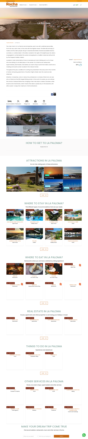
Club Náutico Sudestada (73, 389)
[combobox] (30, 436)
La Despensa (54, 408)
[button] (81, 5)
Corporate (79, 1)
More (44, 195)
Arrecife (15, 265)
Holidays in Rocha (10, 1)
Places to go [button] (33, 5)
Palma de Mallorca (73, 230)
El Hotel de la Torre (73, 211)
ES (74, 5)
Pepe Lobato (54, 354)
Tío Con (34, 230)
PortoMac (53, 230)
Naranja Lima (73, 284)
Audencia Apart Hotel (15, 230)
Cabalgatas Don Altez (34, 354)
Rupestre (34, 284)
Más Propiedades (34, 319)
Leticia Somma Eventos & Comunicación (73, 409)
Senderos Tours (15, 408)
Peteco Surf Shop (53, 389)
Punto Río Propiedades (54, 319)
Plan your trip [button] (43, 5)
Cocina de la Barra (15, 284)
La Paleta (34, 265)
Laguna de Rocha (78, 59)
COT (15, 389)
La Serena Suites (54, 211)
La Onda (73, 265)
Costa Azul (15, 319)
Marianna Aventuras (15, 354)
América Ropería (34, 389)
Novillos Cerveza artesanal (34, 408)
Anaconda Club (34, 211)
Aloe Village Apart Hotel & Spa (15, 211)
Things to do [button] (23, 5)
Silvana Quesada (73, 319)
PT (77, 5)
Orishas (54, 284)
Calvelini (53, 265)
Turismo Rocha (9, 42)
